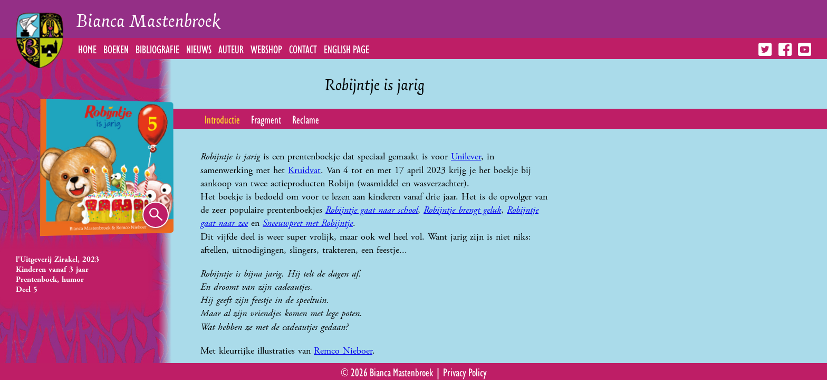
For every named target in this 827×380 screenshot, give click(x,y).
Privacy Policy (465, 371)
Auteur (231, 48)
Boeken (116, 48)
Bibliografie (157, 48)
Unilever (466, 156)
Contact (303, 48)
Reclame (305, 118)
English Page (346, 48)
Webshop (266, 48)
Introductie (222, 118)
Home (87, 48)
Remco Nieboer (343, 351)
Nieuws (198, 48)
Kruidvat (304, 170)
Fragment (266, 118)
